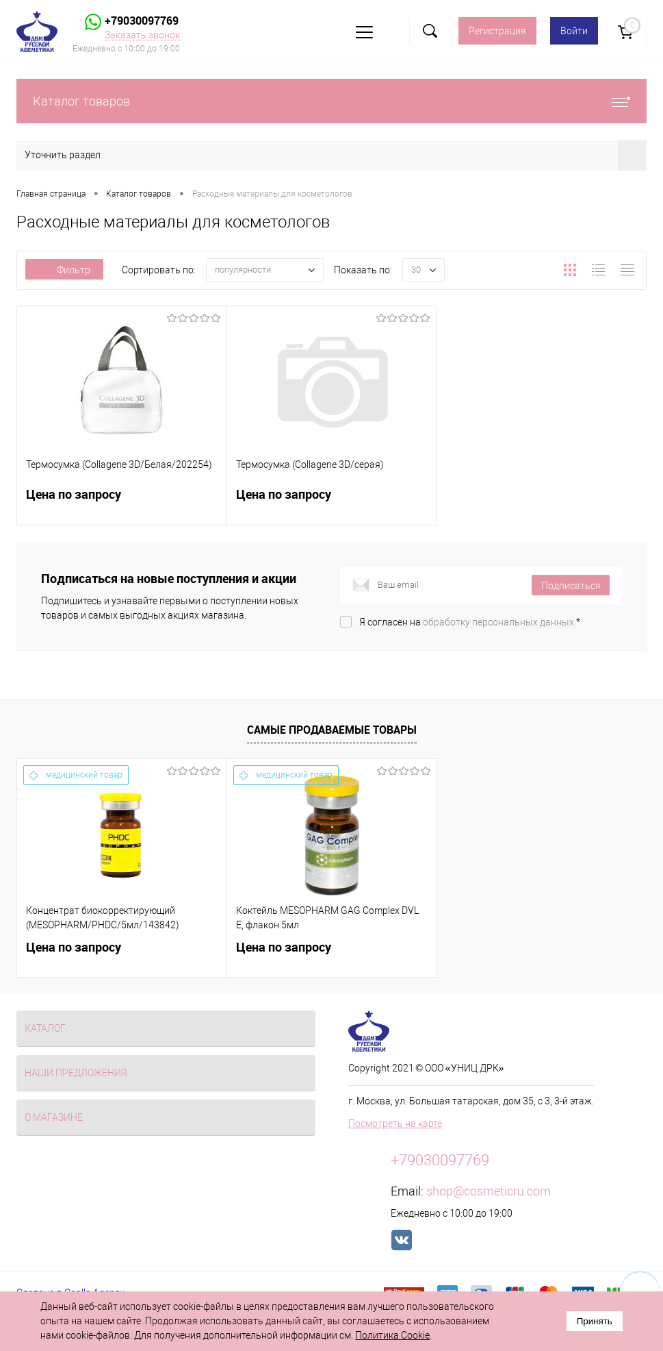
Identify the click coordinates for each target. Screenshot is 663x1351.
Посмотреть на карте (395, 1123)
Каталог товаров (331, 101)
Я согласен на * (469, 622)
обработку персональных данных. (499, 622)
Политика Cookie (392, 1335)
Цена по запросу (122, 502)
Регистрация (497, 30)
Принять (594, 1321)
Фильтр (64, 269)
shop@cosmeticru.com (488, 1191)
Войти (574, 30)
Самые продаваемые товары (332, 729)
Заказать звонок (142, 34)
